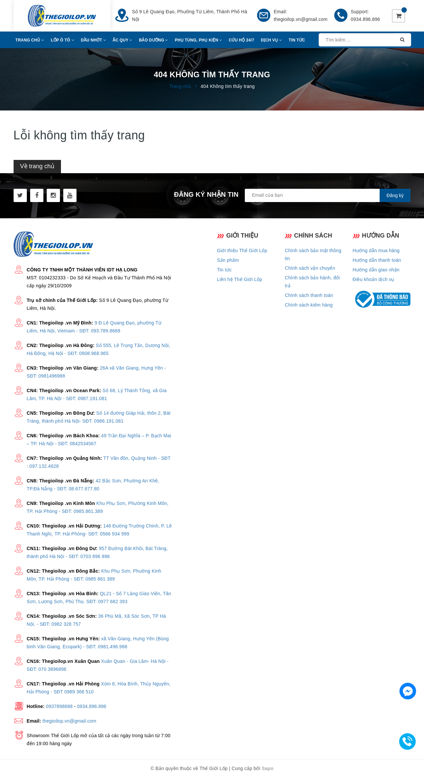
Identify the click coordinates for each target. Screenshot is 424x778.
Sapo (267, 768)
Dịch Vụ (271, 40)
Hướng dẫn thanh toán (377, 260)
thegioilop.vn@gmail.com (300, 19)
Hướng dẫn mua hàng (376, 250)
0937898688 (59, 706)
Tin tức (224, 269)
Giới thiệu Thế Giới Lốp (242, 250)
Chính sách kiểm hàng (309, 305)
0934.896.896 (365, 19)
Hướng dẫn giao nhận (376, 269)
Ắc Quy (122, 40)
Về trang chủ (37, 166)
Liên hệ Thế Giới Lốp (239, 279)
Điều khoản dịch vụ (374, 279)
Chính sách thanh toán (309, 295)
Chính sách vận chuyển (310, 268)
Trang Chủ (30, 40)
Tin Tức (297, 40)
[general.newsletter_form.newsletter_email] (327, 195)
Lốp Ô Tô (62, 40)
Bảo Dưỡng (153, 40)
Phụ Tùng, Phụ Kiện (198, 40)
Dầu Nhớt (93, 40)
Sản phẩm (228, 260)
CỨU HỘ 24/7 (241, 40)
